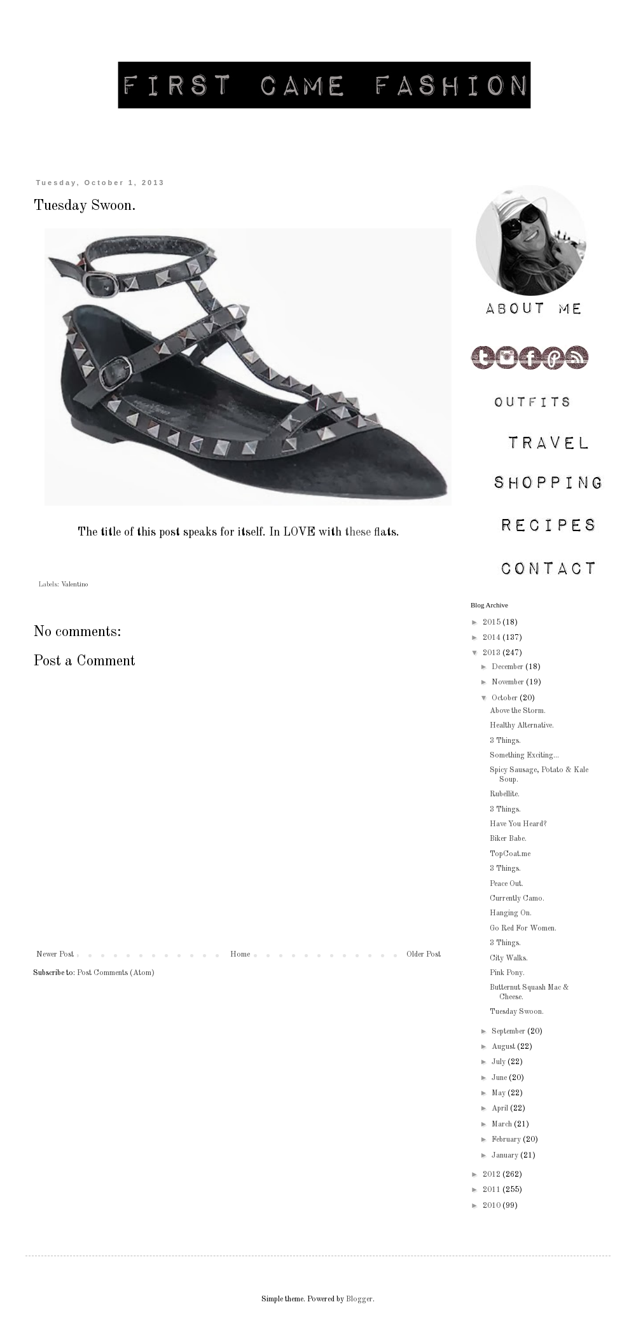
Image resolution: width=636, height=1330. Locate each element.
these (358, 532)
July (500, 1062)
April (501, 1108)
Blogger (359, 1299)
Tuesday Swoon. (517, 1012)
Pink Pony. (507, 973)
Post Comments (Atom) (116, 973)
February (507, 1140)
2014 (492, 638)
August (504, 1047)
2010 (492, 1206)
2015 (492, 623)
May (500, 1093)
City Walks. (509, 958)
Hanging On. (511, 913)
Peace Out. (506, 884)
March (503, 1124)
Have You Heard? (518, 824)
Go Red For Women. (523, 928)
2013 (492, 653)
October (506, 698)
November (509, 682)
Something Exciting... (524, 755)
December (508, 667)
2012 (492, 1175)
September (509, 1032)
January (506, 1156)
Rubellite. (505, 794)
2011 (492, 1190)
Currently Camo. (517, 899)
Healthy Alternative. (522, 726)
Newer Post (55, 955)
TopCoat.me (510, 854)
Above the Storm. (518, 711)
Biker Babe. (508, 839)
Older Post (423, 955)
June (500, 1078)
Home (240, 955)
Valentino (74, 584)
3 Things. (505, 741)
